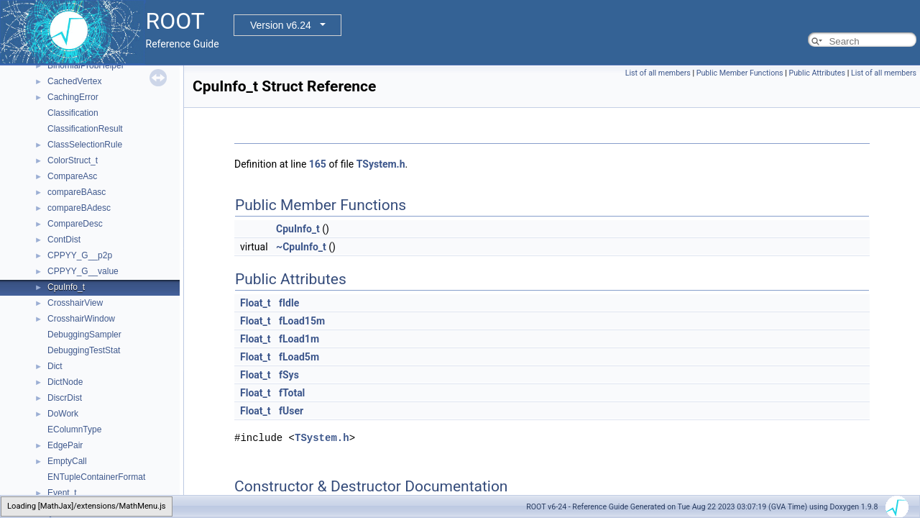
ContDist (63, 240)
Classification (72, 113)
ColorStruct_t (72, 160)
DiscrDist (64, 398)
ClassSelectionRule (84, 145)
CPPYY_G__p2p (79, 255)
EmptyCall (67, 461)
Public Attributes (816, 73)
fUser (291, 411)
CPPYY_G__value (83, 271)
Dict (55, 366)
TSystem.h (380, 164)
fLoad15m (302, 321)
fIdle (289, 303)
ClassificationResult (85, 129)
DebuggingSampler (84, 335)
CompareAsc (72, 176)
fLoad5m (299, 357)
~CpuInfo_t (301, 247)
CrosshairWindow (81, 319)
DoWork (62, 414)
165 (317, 164)
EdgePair (65, 445)
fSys (289, 375)
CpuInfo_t (66, 287)
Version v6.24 (280, 25)
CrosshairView (75, 303)
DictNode (65, 382)
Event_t (62, 493)
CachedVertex (74, 81)
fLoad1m (299, 339)
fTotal (292, 393)
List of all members (658, 73)
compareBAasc (76, 192)
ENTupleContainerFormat (96, 477)
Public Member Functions (739, 73)
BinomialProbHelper (85, 65)
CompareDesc (75, 224)
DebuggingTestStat (83, 350)
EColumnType (74, 429)
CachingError (72, 97)
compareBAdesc (79, 208)
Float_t (255, 303)
